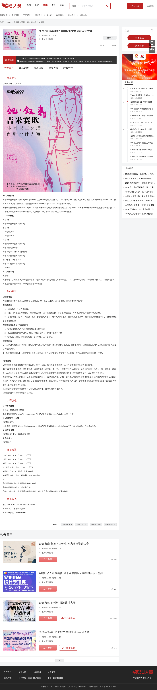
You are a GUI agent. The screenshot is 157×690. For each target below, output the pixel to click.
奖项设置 (53, 68)
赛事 (45, 5)
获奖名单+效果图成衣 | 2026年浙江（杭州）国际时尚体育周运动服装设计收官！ (140, 200)
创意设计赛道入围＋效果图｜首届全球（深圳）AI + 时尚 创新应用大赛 (140, 196)
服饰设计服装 (46, 39)
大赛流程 (38, 68)
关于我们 (7, 672)
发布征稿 (139, 38)
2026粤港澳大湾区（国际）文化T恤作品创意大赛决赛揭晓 (140, 183)
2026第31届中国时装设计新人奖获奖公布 (140, 187)
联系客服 (152, 50)
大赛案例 (37, 672)
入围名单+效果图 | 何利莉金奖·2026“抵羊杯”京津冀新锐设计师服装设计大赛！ (140, 205)
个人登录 (135, 6)
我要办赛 (139, 46)
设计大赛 (25, 22)
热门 (37, 5)
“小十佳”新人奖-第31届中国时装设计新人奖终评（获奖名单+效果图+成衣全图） (140, 192)
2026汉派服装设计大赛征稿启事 (141, 102)
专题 (62, 5)
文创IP (49, 15)
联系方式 (68, 68)
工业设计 (15, 15)
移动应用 (152, 43)
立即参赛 (47, 559)
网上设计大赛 (96, 524)
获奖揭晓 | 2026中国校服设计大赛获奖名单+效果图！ (140, 174)
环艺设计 (38, 15)
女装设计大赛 (67, 524)
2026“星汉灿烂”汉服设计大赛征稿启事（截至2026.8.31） (142, 88)
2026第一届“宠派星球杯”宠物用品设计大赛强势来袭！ (142, 136)
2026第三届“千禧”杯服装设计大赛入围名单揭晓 (140, 214)
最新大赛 (3, 15)
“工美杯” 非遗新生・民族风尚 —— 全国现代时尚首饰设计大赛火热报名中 (142, 95)
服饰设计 (71, 15)
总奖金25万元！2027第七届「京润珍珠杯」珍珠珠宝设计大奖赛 (142, 122)
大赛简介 (9, 68)
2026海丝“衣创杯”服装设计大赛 (57, 602)
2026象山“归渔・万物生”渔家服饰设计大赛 (64, 543)
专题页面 (51, 672)
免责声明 (22, 672)
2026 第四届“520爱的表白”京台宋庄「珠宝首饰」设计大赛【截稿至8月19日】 (142, 109)
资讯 (53, 5)
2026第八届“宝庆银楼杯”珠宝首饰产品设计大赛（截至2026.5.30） (142, 156)
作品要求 (24, 68)
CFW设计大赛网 (12, 22)
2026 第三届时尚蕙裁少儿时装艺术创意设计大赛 (142, 143)
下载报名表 (68, 618)
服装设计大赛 (81, 524)
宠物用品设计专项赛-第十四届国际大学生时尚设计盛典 (71, 573)
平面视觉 (27, 15)
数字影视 (60, 15)
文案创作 (83, 15)
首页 (29, 5)
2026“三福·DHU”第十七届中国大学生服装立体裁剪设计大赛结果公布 (140, 209)
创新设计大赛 (110, 524)
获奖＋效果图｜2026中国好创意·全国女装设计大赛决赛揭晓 (140, 178)
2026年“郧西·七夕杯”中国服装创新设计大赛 (64, 632)
